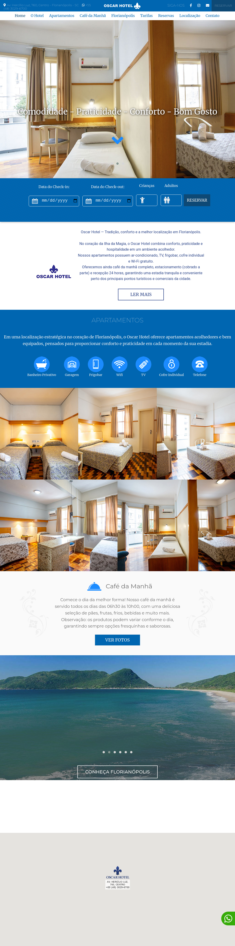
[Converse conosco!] (228, 918)
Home (20, 15)
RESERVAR (197, 200)
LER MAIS (141, 294)
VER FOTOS (117, 640)
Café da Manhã (93, 15)
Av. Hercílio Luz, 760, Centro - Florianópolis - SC (43, 5)
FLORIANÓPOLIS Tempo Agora (117, 806)
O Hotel (37, 15)
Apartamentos (61, 15)
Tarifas (146, 15)
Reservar (223, 5)
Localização (189, 15)
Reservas (166, 15)
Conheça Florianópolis (117, 772)
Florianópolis (123, 15)
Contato (212, 15)
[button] (112, 163)
